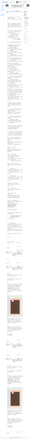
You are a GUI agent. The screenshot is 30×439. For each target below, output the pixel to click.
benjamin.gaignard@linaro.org (13, 19)
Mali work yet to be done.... (25, 7)
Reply (8, 247)
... (8, 22)
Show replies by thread (19, 250)
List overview (2, 6)
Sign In (24, 1)
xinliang (10, 266)
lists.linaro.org (5, 2)
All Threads (2, 10)
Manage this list (20, 2)
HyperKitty (14, 437)
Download (2, 15)
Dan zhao (10, 252)
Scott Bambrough (12, 11)
